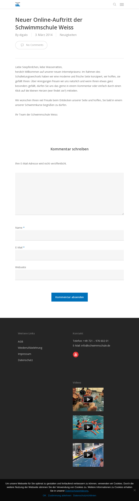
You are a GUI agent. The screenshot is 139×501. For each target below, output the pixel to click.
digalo (23, 35)
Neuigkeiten (68, 35)
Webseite (20, 267)
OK (44, 495)
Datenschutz (25, 360)
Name (20, 227)
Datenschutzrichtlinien (84, 495)
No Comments (31, 45)
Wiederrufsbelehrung (30, 347)
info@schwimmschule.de (95, 345)
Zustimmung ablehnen (59, 495)
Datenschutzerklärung (76, 490)
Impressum (24, 354)
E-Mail (20, 247)
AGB (20, 341)
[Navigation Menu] (122, 4)
